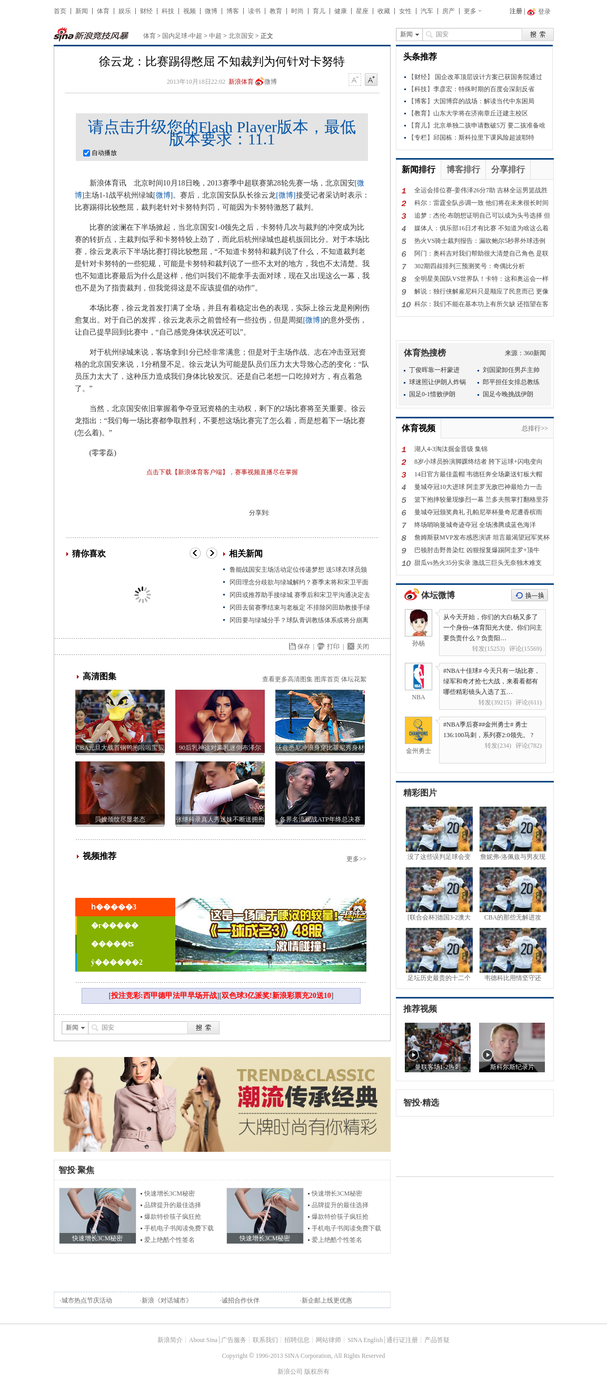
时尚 (297, 11)
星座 (362, 11)
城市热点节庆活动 (87, 1300)
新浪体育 (241, 81)
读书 (254, 11)
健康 (340, 11)
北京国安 (241, 36)
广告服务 (233, 1340)
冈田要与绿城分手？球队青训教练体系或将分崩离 (299, 620)
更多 (470, 11)
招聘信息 (297, 1340)
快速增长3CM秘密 (169, 1193)
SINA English (365, 1340)
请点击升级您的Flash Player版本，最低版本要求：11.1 (222, 133)
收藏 (383, 11)
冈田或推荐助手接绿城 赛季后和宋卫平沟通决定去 (300, 595)
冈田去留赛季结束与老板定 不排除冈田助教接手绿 (300, 607)
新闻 (81, 11)
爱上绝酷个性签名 (169, 1240)
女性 (405, 11)
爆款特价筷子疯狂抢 (172, 1216)
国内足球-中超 (182, 36)
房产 (448, 11)
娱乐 (124, 11)
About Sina (203, 1340)
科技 (168, 11)
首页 (60, 11)
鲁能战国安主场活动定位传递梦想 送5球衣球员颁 (298, 569)
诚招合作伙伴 (241, 1300)
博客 (232, 11)
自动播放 (100, 152)
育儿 (319, 11)
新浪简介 (170, 1340)
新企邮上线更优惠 (327, 1300)
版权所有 (317, 1371)
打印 (333, 646)
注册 (516, 11)
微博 (211, 11)
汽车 (427, 11)
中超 (215, 36)
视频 (189, 11)
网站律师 (328, 1340)
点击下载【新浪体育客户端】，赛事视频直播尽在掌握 (222, 472)
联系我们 (265, 1340)
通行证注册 (402, 1340)
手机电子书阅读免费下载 (179, 1228)
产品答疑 (437, 1340)
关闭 (362, 646)
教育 (276, 11)
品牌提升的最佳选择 (172, 1205)
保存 (303, 646)
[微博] (163, 195)
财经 (146, 11)
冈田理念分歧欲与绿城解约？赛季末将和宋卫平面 (299, 582)
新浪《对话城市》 (167, 1300)
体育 (103, 11)
